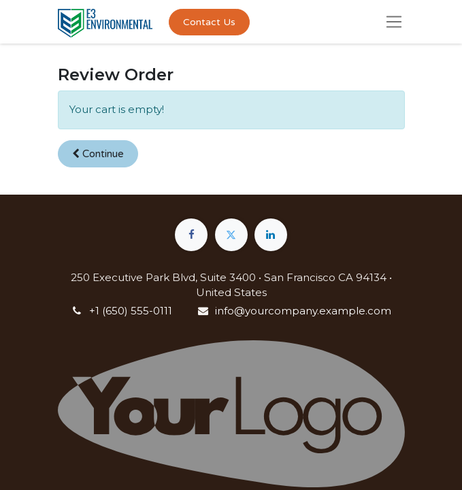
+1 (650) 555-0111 (130, 310)
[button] (98, 154)
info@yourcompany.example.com (303, 310)
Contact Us (209, 22)
